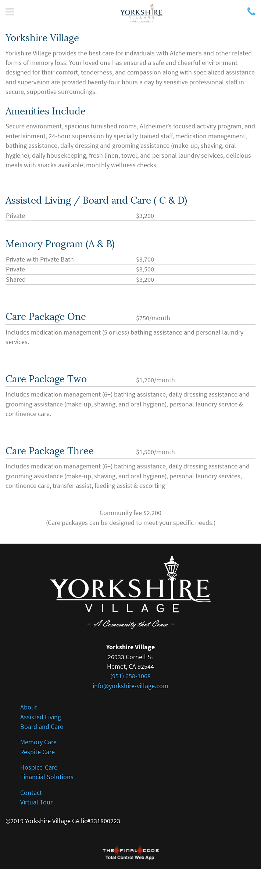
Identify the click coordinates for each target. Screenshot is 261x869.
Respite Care (37, 752)
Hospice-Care (38, 767)
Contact (31, 793)
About (28, 707)
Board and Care (41, 727)
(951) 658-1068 (130, 676)
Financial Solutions (47, 777)
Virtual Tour (36, 802)
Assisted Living (40, 717)
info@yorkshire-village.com (130, 686)
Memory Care (38, 742)
